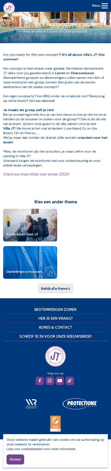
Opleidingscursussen (24, 272)
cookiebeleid (31, 449)
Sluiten (15, 459)
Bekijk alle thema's (55, 288)
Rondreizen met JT (22, 234)
